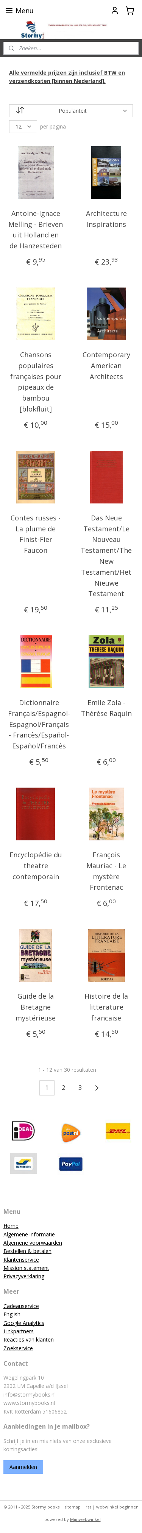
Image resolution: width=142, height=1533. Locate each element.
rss (88, 1507)
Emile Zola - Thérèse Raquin (106, 708)
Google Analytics (23, 1322)
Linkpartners (18, 1331)
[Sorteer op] (71, 110)
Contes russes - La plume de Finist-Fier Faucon (36, 533)
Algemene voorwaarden (32, 1242)
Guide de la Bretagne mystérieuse (36, 1006)
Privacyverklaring (23, 1276)
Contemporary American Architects (106, 365)
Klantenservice (21, 1259)
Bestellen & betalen (27, 1251)
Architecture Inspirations (106, 218)
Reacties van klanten (28, 1339)
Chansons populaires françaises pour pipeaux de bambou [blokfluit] (35, 381)
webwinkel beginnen (117, 1507)
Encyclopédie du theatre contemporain (35, 865)
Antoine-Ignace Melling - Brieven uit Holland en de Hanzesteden (35, 229)
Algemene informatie (29, 1234)
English (11, 1314)
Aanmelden (23, 1466)
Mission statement (26, 1267)
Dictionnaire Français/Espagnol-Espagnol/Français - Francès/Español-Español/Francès (39, 724)
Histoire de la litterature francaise (106, 1006)
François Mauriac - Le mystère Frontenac (106, 871)
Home (11, 1225)
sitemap (72, 1507)
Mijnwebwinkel (85, 1519)
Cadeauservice (21, 1306)
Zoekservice (18, 1348)
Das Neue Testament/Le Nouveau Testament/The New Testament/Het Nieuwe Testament (106, 555)
